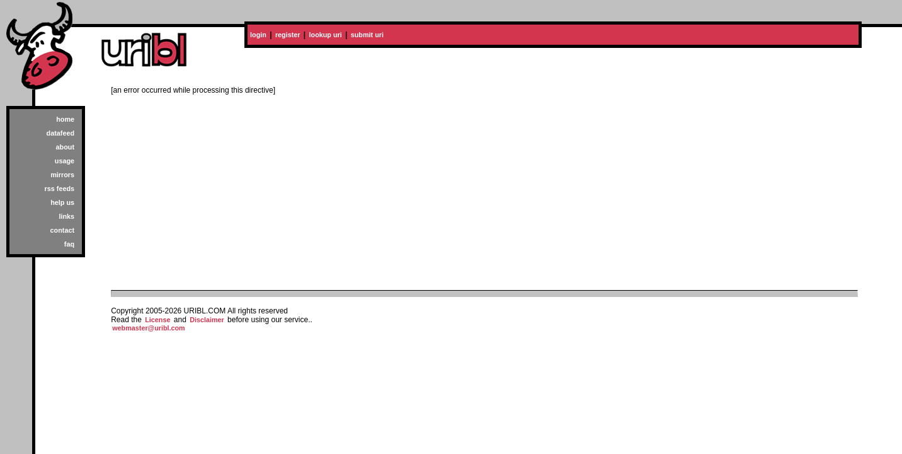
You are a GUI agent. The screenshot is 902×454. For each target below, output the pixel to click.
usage (64, 161)
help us (62, 202)
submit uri (367, 34)
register (287, 34)
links (66, 216)
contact (62, 230)
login (258, 34)
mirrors (62, 174)
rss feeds (59, 188)
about (65, 147)
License (157, 319)
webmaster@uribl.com (148, 328)
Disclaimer (207, 319)
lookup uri (325, 34)
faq (69, 244)
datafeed (60, 133)
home (65, 119)
